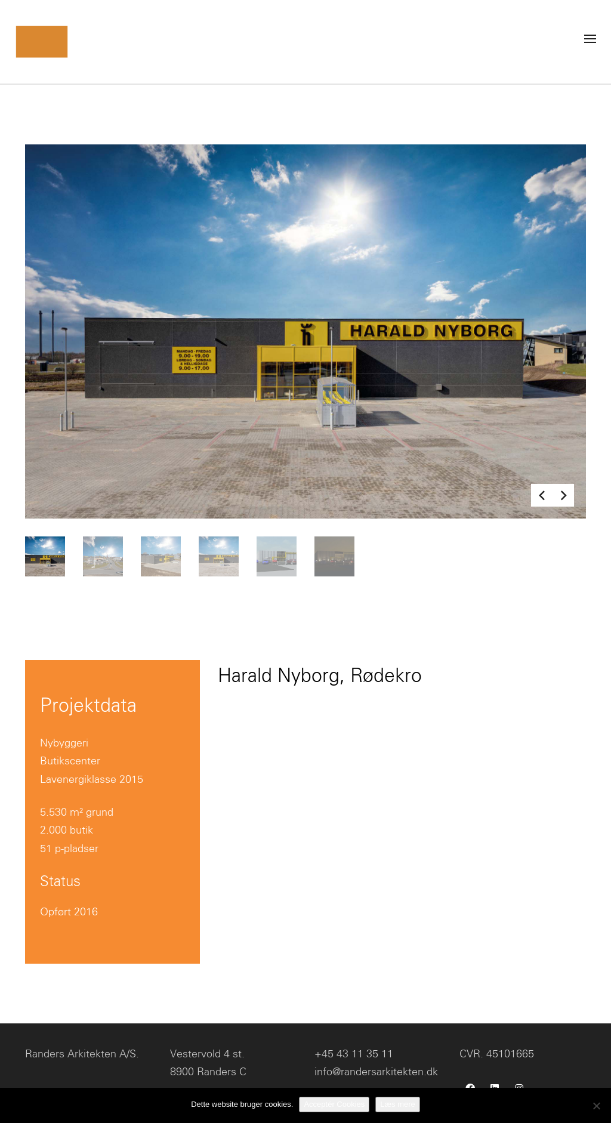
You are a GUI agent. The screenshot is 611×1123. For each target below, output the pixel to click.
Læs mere (397, 1104)
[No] (596, 1106)
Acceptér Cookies (334, 1104)
